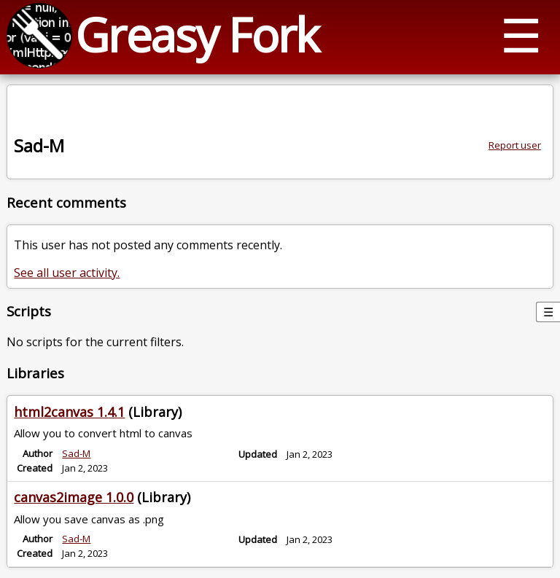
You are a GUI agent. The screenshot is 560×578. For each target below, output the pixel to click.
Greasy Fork (196, 34)
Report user (515, 145)
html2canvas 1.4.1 (69, 412)
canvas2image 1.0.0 (73, 497)
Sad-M (76, 453)
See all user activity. (67, 273)
